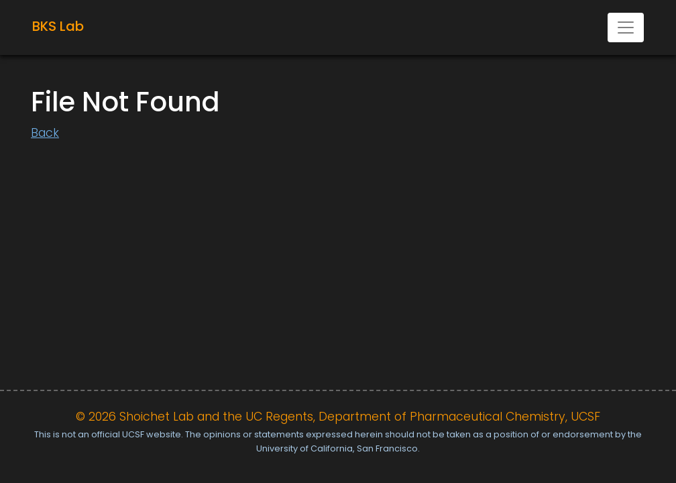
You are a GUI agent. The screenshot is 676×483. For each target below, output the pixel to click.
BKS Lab (58, 26)
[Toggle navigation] (626, 27)
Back (45, 133)
